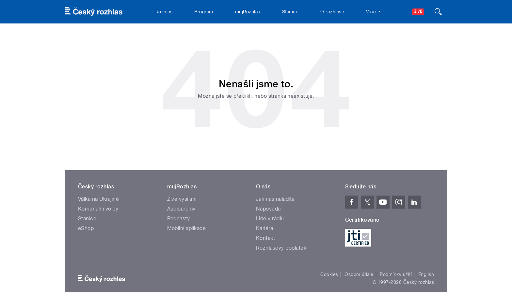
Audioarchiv (181, 209)
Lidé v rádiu (270, 218)
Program (203, 11)
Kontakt (265, 238)
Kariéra (264, 228)
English (426, 274)
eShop (86, 228)
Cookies (329, 274)
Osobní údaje (359, 274)
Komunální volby (98, 209)
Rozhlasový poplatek (281, 248)
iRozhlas (163, 11)
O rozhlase (332, 11)
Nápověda (268, 209)
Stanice (290, 11)
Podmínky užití (396, 274)
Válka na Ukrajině (98, 199)
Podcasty (178, 218)
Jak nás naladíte (275, 199)
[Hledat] (438, 11)
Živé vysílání (182, 199)
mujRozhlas (247, 11)
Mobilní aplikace (186, 228)
